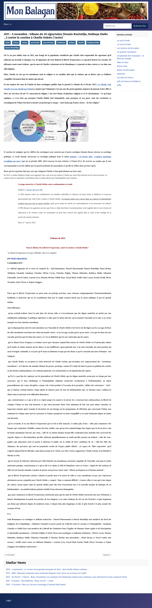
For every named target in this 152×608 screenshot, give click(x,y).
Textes (24, 43)
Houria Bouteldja (12, 48)
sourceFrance (48, 43)
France (15, 43)
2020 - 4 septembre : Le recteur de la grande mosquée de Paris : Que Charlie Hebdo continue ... (47, 569)
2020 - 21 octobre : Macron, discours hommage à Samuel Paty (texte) (36, 584)
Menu (6, 24)
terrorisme (35, 43)
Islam (7, 43)
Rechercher (140, 26)
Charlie (81, 43)
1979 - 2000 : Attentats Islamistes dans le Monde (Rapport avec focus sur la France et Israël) (46, 573)
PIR (41, 190)
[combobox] (117, 26)
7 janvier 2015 (30, 190)
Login (8, 600)
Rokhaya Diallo (93, 43)
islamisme (61, 43)
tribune (72, 43)
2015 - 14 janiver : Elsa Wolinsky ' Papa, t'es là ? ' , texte (29, 581)
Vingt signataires (19, 258)
